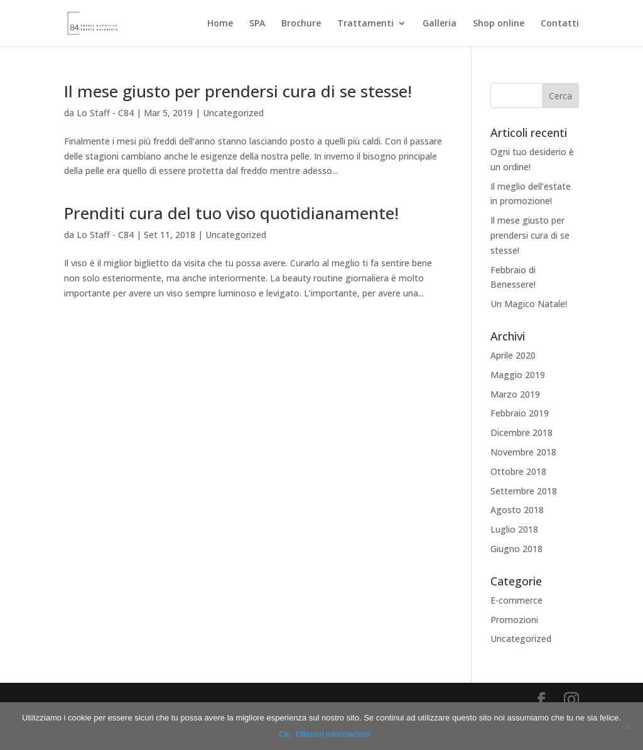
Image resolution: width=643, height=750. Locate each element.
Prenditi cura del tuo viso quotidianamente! (231, 213)
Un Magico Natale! (528, 304)
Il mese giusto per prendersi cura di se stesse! (238, 91)
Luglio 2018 (514, 529)
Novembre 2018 (523, 452)
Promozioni (514, 620)
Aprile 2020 (513, 355)
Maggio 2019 (517, 375)
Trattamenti (365, 24)
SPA (257, 24)
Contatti (560, 24)
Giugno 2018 (516, 549)
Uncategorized (233, 113)
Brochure (301, 24)
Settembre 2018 (523, 491)
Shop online (498, 24)
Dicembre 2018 (521, 432)
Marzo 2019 (515, 394)
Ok (284, 734)
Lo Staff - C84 (105, 113)
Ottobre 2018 (518, 471)
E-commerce (516, 600)
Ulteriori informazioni (333, 734)
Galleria (440, 24)
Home (220, 24)
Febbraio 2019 (519, 413)
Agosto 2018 (517, 510)
